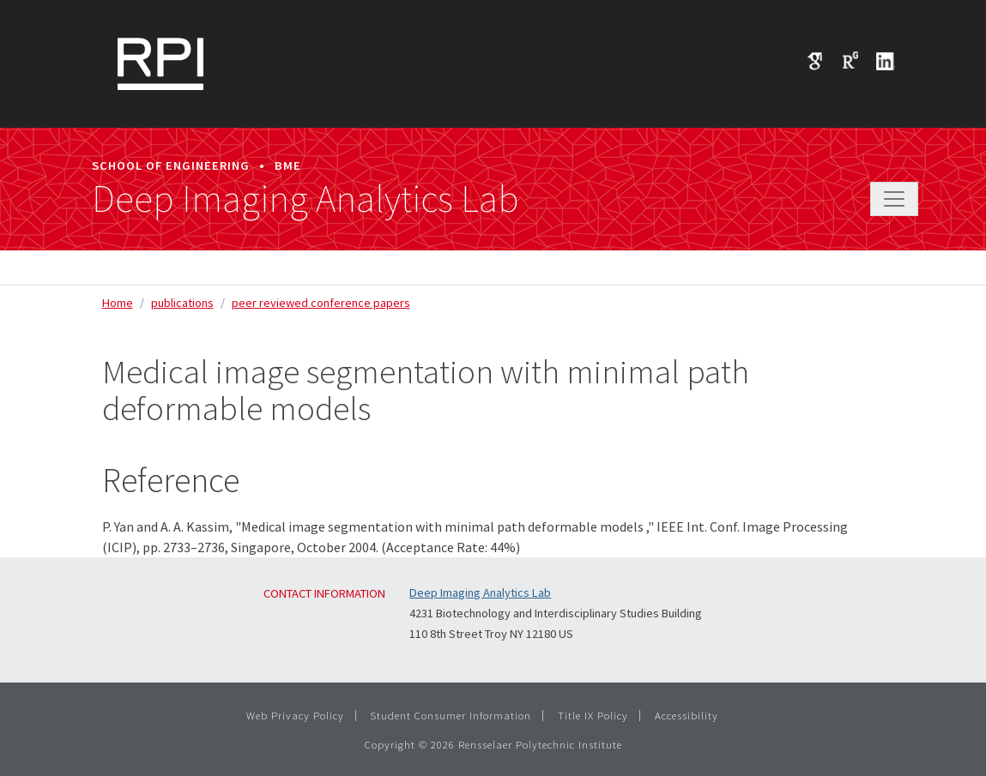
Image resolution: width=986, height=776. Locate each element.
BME (288, 165)
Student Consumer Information (450, 715)
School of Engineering (171, 165)
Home (117, 302)
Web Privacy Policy (295, 715)
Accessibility (686, 715)
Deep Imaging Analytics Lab (305, 199)
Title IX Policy (593, 715)
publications (182, 302)
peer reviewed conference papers (321, 302)
